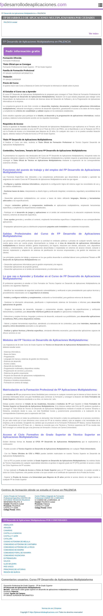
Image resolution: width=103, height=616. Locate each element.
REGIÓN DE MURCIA (12, 572)
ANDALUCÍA (8, 525)
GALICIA (7, 561)
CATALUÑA (8, 539)
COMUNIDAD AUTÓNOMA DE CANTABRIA (20, 544)
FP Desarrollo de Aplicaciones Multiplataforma (18, 13)
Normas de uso (47, 608)
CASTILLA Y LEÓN (11, 536)
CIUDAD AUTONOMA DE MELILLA (17, 542)
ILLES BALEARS (10, 564)
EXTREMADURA (10, 558)
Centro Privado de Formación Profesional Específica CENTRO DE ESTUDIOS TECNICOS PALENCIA (17, 498)
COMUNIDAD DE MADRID (14, 550)
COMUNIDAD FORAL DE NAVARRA (17, 553)
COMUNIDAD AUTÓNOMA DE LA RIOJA (19, 547)
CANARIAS (8, 530)
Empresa (58, 608)
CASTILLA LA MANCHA (13, 533)
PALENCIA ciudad (10, 22)
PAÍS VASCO (9, 567)
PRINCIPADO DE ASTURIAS (14, 569)
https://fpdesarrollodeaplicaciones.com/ (44, 612)
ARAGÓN (7, 528)
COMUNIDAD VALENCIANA (14, 555)
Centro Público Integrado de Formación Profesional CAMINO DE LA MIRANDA (49, 497)
